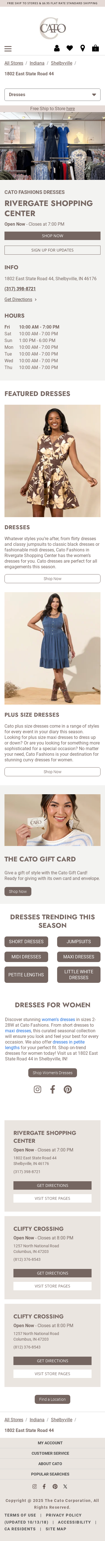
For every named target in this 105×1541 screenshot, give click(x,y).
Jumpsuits (79, 941)
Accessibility (74, 1522)
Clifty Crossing (38, 1229)
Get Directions (20, 299)
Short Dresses (26, 941)
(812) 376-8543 (27, 1259)
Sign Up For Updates (52, 250)
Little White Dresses (78, 974)
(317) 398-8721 (27, 1171)
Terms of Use (20, 1515)
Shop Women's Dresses (53, 1073)
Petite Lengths (26, 974)
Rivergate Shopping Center (44, 1137)
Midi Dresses (26, 957)
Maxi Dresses (78, 957)
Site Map (56, 1529)
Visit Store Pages (52, 1198)
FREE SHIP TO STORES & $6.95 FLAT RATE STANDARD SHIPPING (52, 3)
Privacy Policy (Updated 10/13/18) (43, 1518)
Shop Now (52, 235)
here (70, 108)
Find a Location (52, 1399)
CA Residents (20, 1529)
